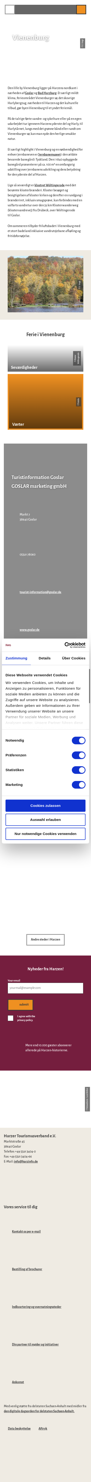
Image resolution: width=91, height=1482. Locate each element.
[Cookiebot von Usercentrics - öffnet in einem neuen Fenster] (65, 645)
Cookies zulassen (45, 806)
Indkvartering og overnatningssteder (36, 1307)
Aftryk (43, 1428)
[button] (70, 9)
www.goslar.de (30, 630)
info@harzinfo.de (26, 1161)
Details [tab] (45, 658)
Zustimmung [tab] (16, 658)
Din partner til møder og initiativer (35, 1344)
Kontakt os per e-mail (26, 1231)
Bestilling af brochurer (27, 1269)
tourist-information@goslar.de (40, 592)
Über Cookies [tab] (73, 658)
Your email (14, 980)
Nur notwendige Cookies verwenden (45, 834)
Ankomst (18, 1382)
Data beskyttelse (19, 1428)
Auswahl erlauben (45, 820)
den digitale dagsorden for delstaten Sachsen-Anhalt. (39, 1411)
